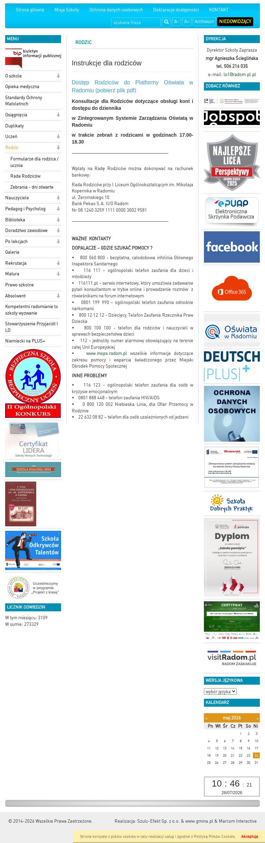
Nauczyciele (17, 197)
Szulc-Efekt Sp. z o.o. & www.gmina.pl (175, 821)
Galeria (12, 252)
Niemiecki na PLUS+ (25, 341)
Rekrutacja (16, 263)
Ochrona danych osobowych (116, 9)
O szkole (13, 75)
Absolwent (15, 295)
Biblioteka (15, 219)
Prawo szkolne (19, 284)
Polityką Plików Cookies (214, 836)
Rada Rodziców (25, 176)
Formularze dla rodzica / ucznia (34, 162)
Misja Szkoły (67, 9)
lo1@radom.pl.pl (240, 74)
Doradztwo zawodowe (26, 230)
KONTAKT (218, 9)
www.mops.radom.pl (108, 353)
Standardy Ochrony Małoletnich (23, 101)
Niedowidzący (235, 21)
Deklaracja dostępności (176, 9)
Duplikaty (14, 125)
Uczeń (11, 136)
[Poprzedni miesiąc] (206, 718)
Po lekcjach (16, 241)
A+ (186, 21)
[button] (58, 76)
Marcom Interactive (238, 821)
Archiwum (204, 21)
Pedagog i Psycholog (25, 208)
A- (176, 21)
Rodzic (11, 147)
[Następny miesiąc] (257, 718)
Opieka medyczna (22, 86)
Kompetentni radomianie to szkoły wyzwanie (31, 310)
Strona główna (30, 9)
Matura (12, 273)
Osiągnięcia (16, 114)
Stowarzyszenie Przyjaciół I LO (31, 327)
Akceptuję (249, 836)
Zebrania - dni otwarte (31, 187)
